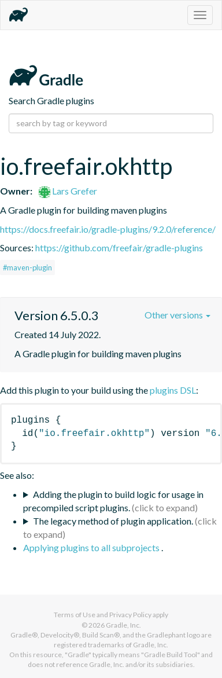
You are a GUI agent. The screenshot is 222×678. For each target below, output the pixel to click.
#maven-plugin (27, 267)
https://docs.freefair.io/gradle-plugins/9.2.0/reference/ (108, 228)
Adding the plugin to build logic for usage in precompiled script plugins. (113, 501)
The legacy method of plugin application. (113, 520)
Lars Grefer (68, 190)
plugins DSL (173, 389)
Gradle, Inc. (123, 625)
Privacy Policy (130, 614)
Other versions (177, 314)
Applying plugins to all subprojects (92, 547)
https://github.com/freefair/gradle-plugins (119, 247)
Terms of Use (74, 614)
